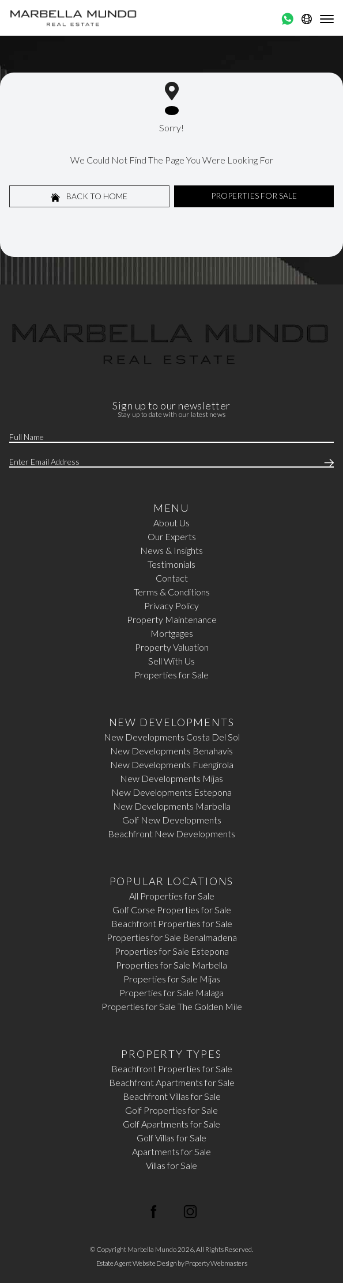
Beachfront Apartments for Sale (172, 1082)
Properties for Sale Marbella (171, 964)
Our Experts (172, 536)
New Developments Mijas (171, 778)
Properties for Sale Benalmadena (172, 937)
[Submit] (327, 462)
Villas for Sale (171, 1165)
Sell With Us (171, 660)
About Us (171, 522)
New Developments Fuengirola (171, 764)
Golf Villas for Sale (171, 1137)
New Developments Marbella (172, 805)
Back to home (89, 196)
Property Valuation (172, 647)
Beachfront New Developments (171, 833)
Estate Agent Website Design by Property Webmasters (171, 1263)
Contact (172, 577)
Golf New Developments (171, 819)
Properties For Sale (254, 195)
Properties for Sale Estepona (172, 951)
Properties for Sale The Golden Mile (171, 1006)
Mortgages (171, 633)
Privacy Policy (171, 605)
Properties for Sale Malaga (171, 992)
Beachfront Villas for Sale (172, 1096)
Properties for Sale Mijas (171, 978)
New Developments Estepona (171, 792)
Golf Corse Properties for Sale (171, 909)
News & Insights (171, 550)
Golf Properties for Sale (171, 1109)
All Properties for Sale (171, 895)
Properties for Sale (171, 674)
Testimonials (171, 564)
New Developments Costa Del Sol (172, 736)
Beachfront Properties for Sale (171, 923)
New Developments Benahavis (171, 750)
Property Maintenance (172, 619)
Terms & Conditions (172, 591)
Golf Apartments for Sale (171, 1123)
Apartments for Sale (171, 1151)
